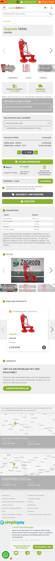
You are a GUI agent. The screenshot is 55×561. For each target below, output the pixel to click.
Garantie (43, 78)
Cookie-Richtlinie (34, 540)
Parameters (13, 78)
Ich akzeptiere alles (43, 547)
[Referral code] (27, 181)
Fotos (29, 78)
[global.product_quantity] (26, 152)
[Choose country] (27, 123)
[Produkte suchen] (27, 14)
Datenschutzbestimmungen (20, 540)
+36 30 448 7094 (8, 443)
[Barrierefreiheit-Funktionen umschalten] (17, 1)
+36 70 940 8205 (34, 444)
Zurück (6, 21)
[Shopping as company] (5, 128)
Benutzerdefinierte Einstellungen (21, 547)
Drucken (27, 201)
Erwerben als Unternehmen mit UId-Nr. (22, 128)
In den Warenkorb (27, 161)
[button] (52, 50)
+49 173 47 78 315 (34, 485)
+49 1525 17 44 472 (9, 485)
